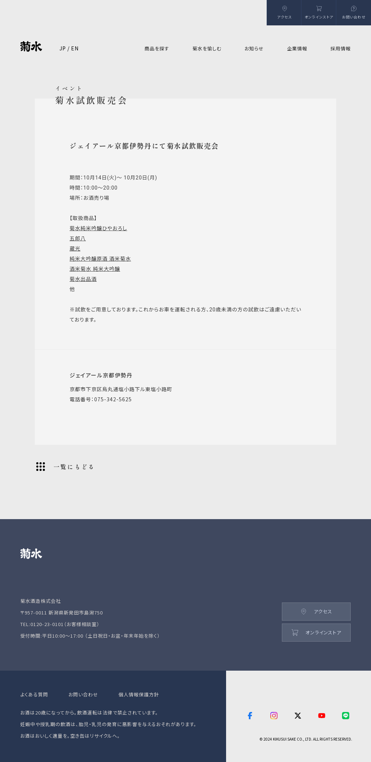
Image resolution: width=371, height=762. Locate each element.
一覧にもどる (65, 466)
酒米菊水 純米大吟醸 (95, 269)
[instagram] (274, 716)
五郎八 (78, 238)
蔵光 (75, 249)
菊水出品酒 (83, 279)
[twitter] (297, 716)
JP (62, 48)
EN (75, 48)
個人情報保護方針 (138, 694)
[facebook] (250, 716)
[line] (346, 716)
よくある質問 (34, 694)
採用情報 (340, 48)
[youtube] (321, 716)
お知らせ (254, 48)
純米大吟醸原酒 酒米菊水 (100, 259)
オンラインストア (316, 632)
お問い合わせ (83, 694)
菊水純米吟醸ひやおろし (98, 228)
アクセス (316, 611)
